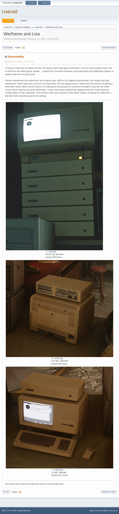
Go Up (6, 492)
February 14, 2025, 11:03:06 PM (20, 62)
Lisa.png (50, 251)
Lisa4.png (57, 358)
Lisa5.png (57, 470)
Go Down (7, 48)
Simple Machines (24, 511)
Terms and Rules (101, 511)
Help (91, 511)
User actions (109, 48)
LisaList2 (10, 11)
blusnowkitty (16, 56)
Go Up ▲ (113, 511)
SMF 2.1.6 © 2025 (9, 511)
